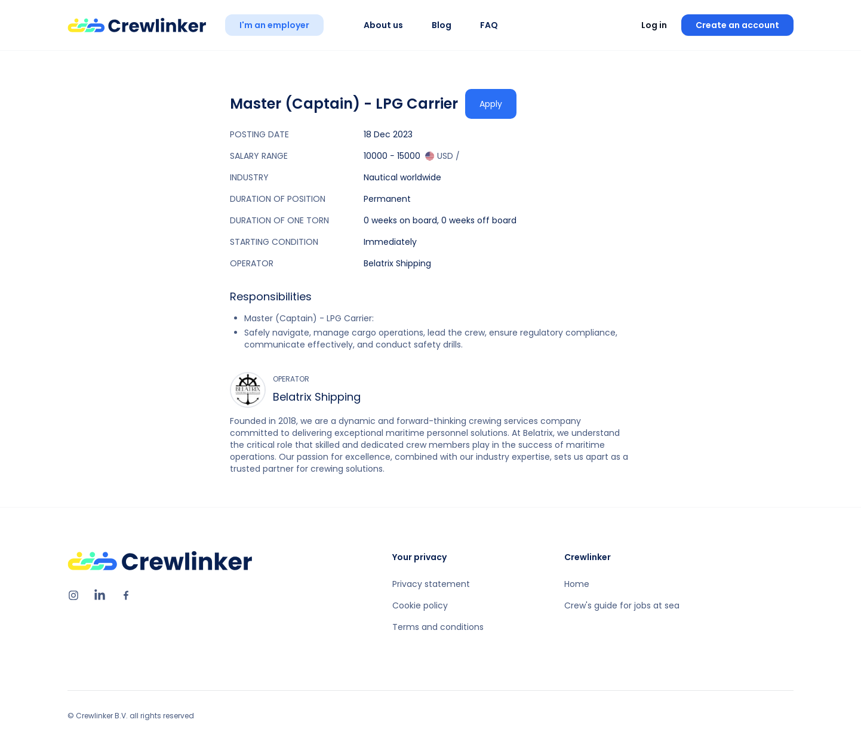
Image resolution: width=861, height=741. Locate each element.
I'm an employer (274, 25)
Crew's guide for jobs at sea (621, 605)
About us (383, 25)
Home (576, 584)
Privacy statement (431, 584)
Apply (490, 104)
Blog (441, 25)
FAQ (489, 25)
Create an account (737, 25)
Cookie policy (420, 605)
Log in (654, 25)
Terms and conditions (438, 627)
